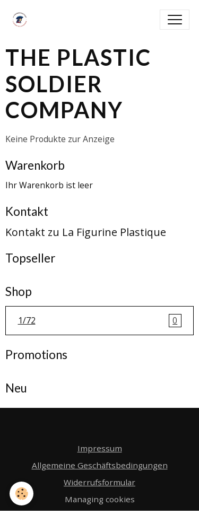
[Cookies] (21, 493)
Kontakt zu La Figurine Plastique (85, 232)
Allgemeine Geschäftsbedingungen (100, 465)
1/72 (99, 321)
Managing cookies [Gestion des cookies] (100, 499)
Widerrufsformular (99, 482)
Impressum (99, 448)
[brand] (22, 20)
